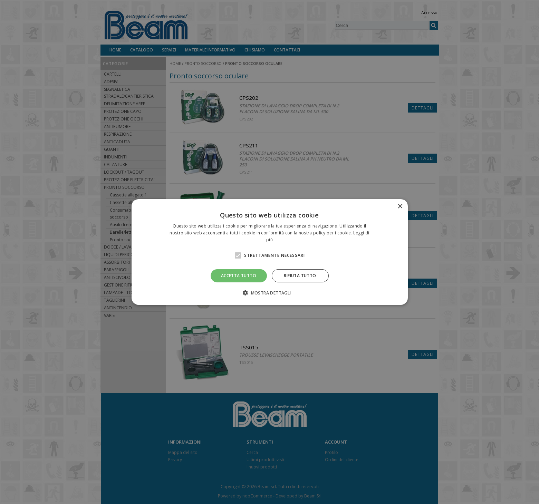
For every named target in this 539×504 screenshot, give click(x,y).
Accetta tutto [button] (238, 276)
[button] (269, 292)
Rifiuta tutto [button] (300, 276)
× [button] (400, 206)
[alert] (269, 252)
